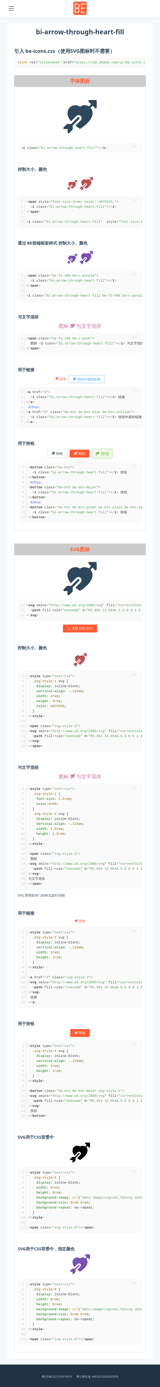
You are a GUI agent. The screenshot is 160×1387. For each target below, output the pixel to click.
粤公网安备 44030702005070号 (97, 1376)
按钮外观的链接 (86, 379)
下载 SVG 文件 (80, 628)
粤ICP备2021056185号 (56, 1376)
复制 (138, 61)
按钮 (57, 453)
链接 (61, 378)
